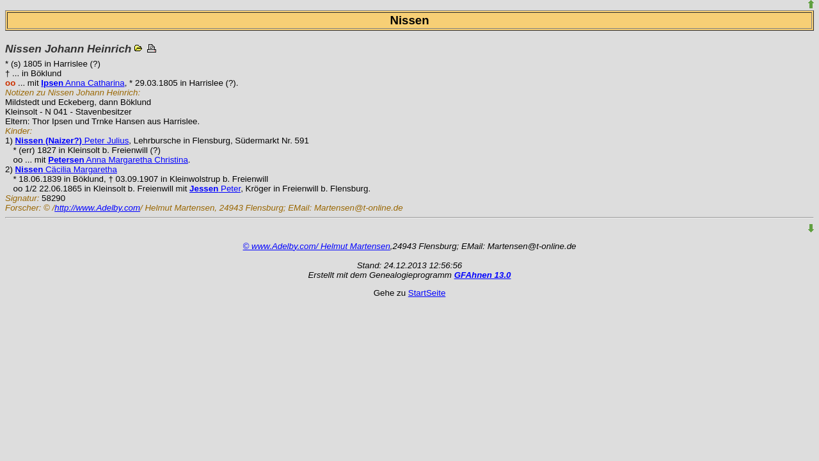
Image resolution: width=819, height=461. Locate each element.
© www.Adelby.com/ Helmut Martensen (316, 246)
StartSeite (427, 293)
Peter (215, 188)
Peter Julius (72, 140)
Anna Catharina (82, 83)
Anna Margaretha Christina (118, 160)
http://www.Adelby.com (97, 208)
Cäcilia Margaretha (66, 169)
